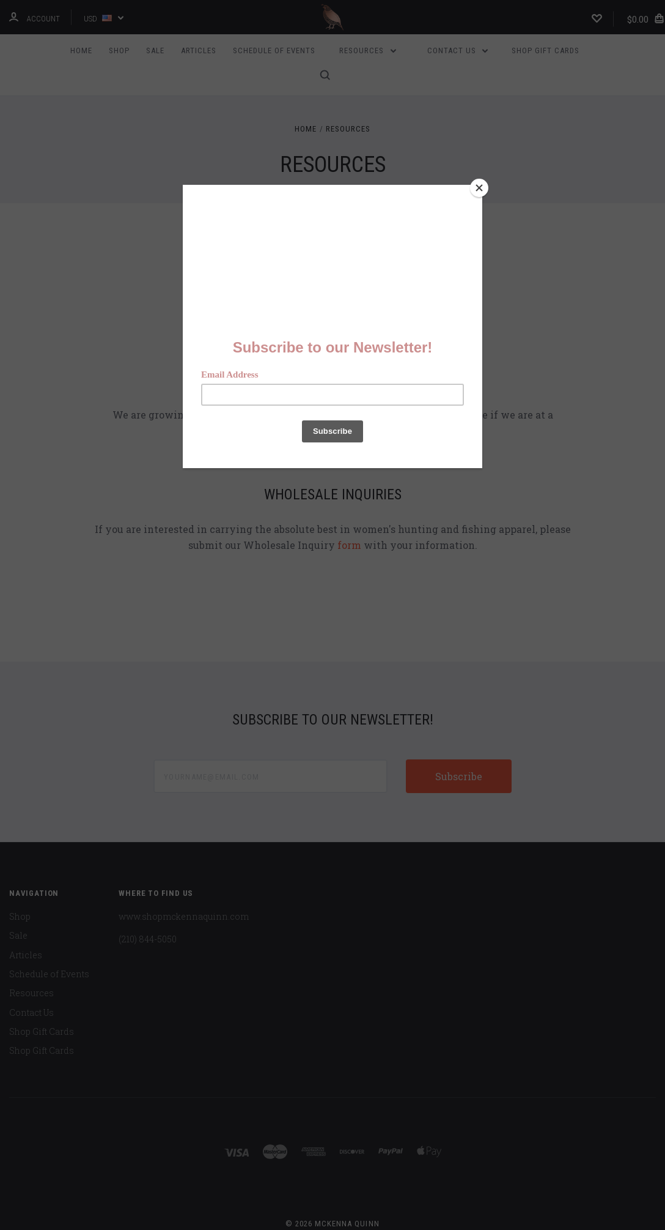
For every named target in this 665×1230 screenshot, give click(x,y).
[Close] (479, 188)
